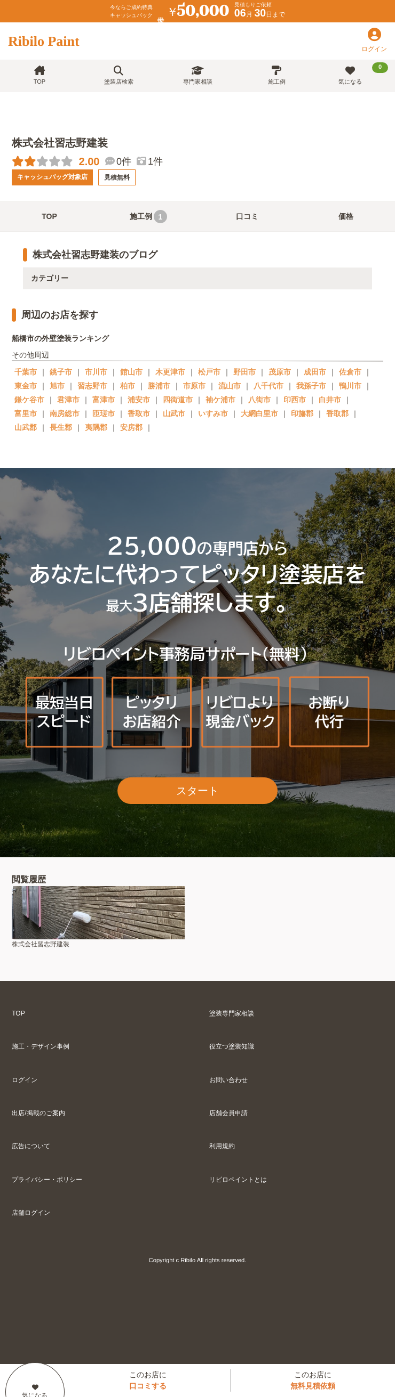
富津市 (103, 399)
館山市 (131, 372)
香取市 (139, 413)
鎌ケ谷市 (29, 399)
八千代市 (268, 385)
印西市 (294, 399)
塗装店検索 (118, 75)
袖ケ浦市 (220, 399)
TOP (39, 75)
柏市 (127, 385)
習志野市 (92, 385)
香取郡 (337, 413)
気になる (363, 73)
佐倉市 (350, 372)
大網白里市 (259, 413)
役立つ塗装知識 (231, 1046)
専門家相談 (197, 75)
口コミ (247, 216)
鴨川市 (350, 385)
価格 (345, 216)
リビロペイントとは (238, 1179)
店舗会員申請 (228, 1113)
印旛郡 (302, 413)
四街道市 (178, 399)
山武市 (174, 413)
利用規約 (222, 1146)
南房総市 (65, 413)
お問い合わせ (228, 1080)
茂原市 (279, 372)
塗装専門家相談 (231, 1013)
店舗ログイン (31, 1212)
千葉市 (25, 372)
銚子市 (61, 372)
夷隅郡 (96, 427)
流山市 (229, 385)
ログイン (24, 1080)
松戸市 (209, 372)
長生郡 (61, 427)
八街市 (259, 399)
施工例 (277, 75)
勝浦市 (159, 385)
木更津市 (170, 372)
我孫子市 (311, 385)
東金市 (25, 385)
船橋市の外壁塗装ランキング (60, 338)
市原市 (194, 385)
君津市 (68, 399)
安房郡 (131, 427)
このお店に (148, 1380)
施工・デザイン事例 (40, 1046)
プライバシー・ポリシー (47, 1179)
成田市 (315, 372)
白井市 (330, 399)
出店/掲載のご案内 (38, 1113)
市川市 (96, 372)
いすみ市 (213, 413)
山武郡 (25, 427)
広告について (31, 1146)
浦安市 (139, 399)
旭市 (57, 385)
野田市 (244, 372)
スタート (197, 791)
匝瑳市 (103, 413)
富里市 (25, 413)
